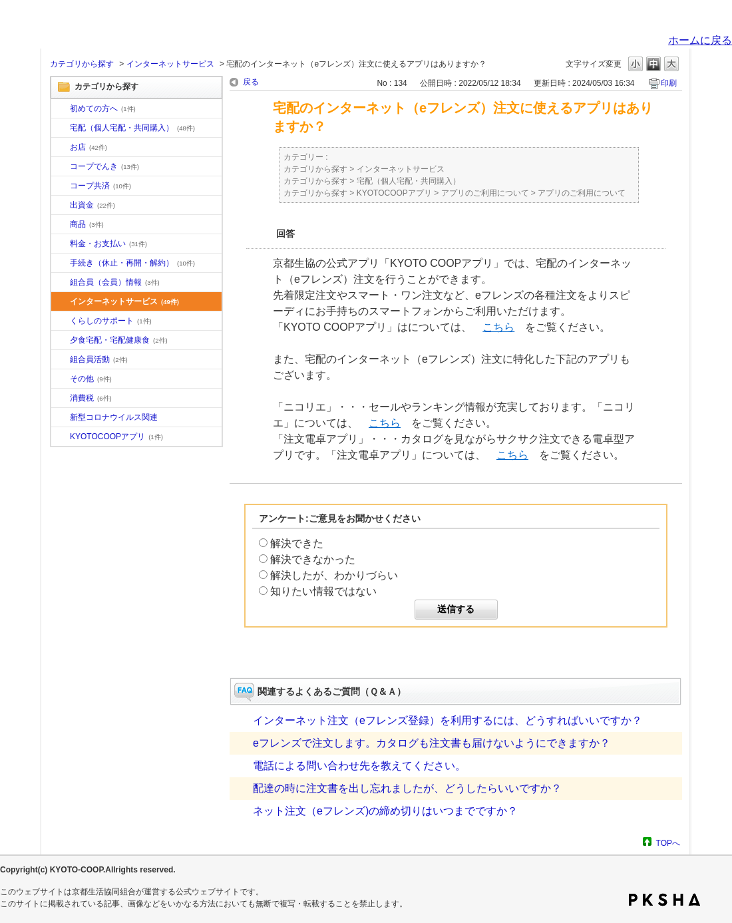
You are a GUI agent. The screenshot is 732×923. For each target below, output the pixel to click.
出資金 (92, 205)
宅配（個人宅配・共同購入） (132, 127)
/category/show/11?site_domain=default (61, 225)
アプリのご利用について (485, 193)
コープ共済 (100, 185)
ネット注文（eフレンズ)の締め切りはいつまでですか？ (385, 811)
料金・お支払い (108, 243)
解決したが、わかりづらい (334, 575)
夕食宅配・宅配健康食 (119, 340)
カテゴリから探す (82, 64)
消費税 (91, 398)
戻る (251, 82)
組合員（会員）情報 (115, 282)
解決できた (296, 543)
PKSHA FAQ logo (664, 899)
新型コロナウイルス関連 (114, 417)
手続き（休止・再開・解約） (132, 263)
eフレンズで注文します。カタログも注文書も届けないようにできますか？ (431, 743)
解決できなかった (312, 559)
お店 (88, 147)
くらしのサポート (111, 320)
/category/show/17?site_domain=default (61, 341)
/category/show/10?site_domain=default (61, 109)
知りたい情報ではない (323, 591)
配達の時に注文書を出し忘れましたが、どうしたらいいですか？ (407, 788)
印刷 (669, 83)
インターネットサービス (170, 64)
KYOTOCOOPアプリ (116, 436)
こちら (498, 327)
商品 (87, 224)
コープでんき (104, 166)
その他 (91, 378)
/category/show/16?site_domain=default (61, 321)
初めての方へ (103, 108)
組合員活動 (99, 359)
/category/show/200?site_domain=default (61, 437)
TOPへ (668, 842)
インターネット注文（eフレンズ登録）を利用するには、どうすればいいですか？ (447, 720)
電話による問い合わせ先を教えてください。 (359, 765)
